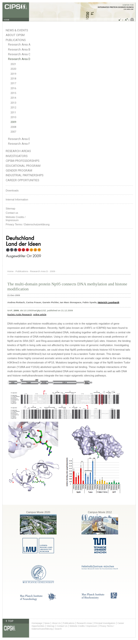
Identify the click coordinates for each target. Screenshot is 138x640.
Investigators (16, 156)
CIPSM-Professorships (22, 160)
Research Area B (19, 49)
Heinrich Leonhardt (108, 302)
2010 (13, 117)
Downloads (12, 190)
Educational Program (23, 165)
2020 (13, 68)
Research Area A (19, 44)
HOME (6, 20)
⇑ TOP (9, 621)
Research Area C (19, 54)
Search (58, 629)
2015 (13, 93)
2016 (13, 88)
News (47, 623)
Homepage (37, 623)
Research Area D (19, 59)
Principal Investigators (104, 623)
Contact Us (62, 626)
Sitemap (10, 208)
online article (39, 314)
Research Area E (19, 139)
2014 (13, 97)
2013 (13, 102)
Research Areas (18, 151)
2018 (13, 78)
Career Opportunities (22, 180)
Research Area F (19, 143)
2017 (13, 83)
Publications (16, 40)
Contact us (12, 212)
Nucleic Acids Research (19, 314)
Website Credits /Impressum (16, 219)
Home (10, 271)
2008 (13, 127)
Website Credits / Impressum (83, 626)
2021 (13, 64)
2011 (13, 112)
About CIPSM (15, 35)
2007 (13, 131)
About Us (56, 623)
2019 (13, 73)
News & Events (17, 30)
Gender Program (19, 170)
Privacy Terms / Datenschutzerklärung (27, 224)
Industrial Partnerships (24, 175)
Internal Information (17, 199)
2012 (13, 107)
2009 (13, 122)
